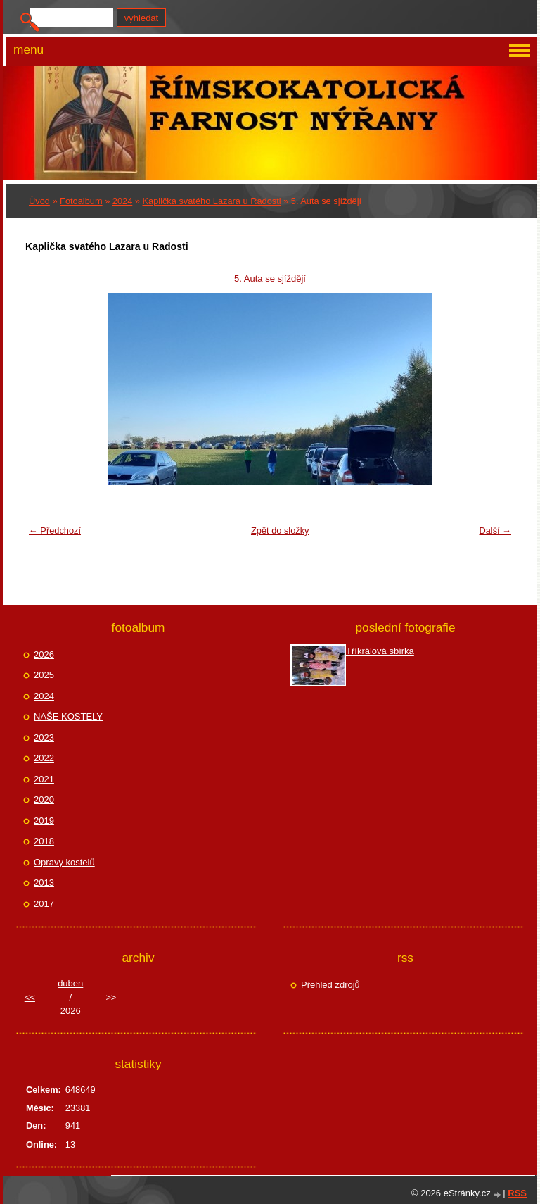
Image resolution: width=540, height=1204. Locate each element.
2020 (44, 799)
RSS (517, 1193)
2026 (44, 654)
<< (30, 997)
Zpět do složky (280, 530)
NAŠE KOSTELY (68, 716)
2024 (122, 201)
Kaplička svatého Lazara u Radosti (212, 201)
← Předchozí (55, 530)
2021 (44, 779)
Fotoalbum (81, 201)
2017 (44, 903)
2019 (44, 820)
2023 (44, 737)
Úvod (39, 201)
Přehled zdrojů (330, 984)
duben (70, 983)
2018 (44, 841)
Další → (495, 530)
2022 (44, 758)
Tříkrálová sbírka (380, 651)
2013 (44, 882)
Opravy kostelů (64, 862)
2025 (44, 675)
